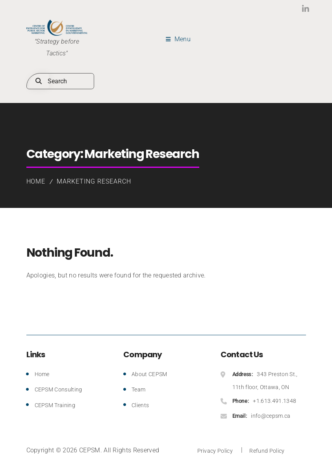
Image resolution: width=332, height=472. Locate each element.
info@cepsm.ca (270, 416)
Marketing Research (94, 181)
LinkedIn (289, 9)
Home (36, 181)
